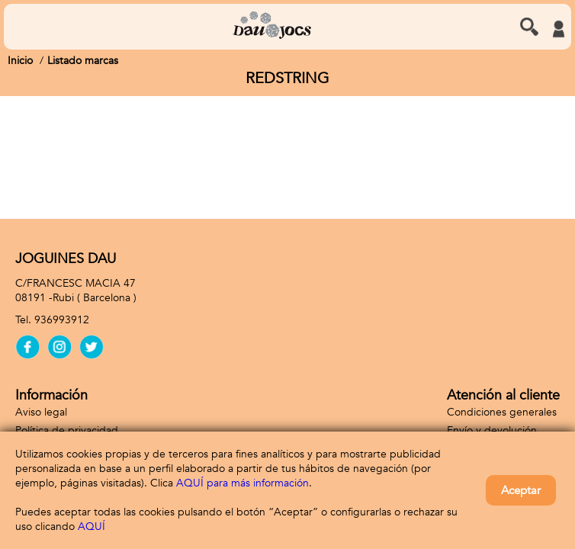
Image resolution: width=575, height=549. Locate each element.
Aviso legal (41, 412)
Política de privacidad (66, 430)
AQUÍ (91, 526)
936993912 (61, 320)
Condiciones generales (502, 412)
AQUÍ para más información (242, 483)
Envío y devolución (492, 430)
